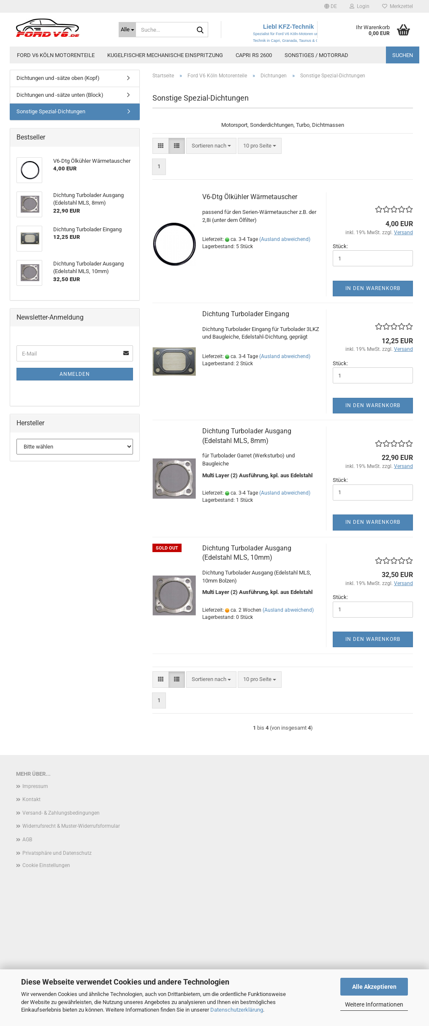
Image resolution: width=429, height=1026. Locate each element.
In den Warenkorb (372, 288)
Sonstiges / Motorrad (316, 55)
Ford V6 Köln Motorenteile (56, 55)
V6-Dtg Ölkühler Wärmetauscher (249, 197)
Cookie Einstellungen (46, 865)
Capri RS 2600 (254, 55)
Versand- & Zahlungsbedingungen (61, 813)
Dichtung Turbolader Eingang (245, 314)
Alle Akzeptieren (374, 986)
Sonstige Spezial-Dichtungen (50, 111)
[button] (330, 6)
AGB (27, 840)
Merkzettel (397, 6)
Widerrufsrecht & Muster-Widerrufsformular (71, 826)
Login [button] (359, 6)
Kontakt (31, 799)
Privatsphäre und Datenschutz (57, 853)
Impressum (35, 786)
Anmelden (75, 374)
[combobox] (211, 146)
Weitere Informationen (374, 1004)
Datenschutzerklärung (236, 1010)
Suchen (402, 55)
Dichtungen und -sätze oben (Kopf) (58, 78)
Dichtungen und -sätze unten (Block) (59, 95)
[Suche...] (127, 29)
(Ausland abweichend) (284, 239)
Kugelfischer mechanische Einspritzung (165, 55)
